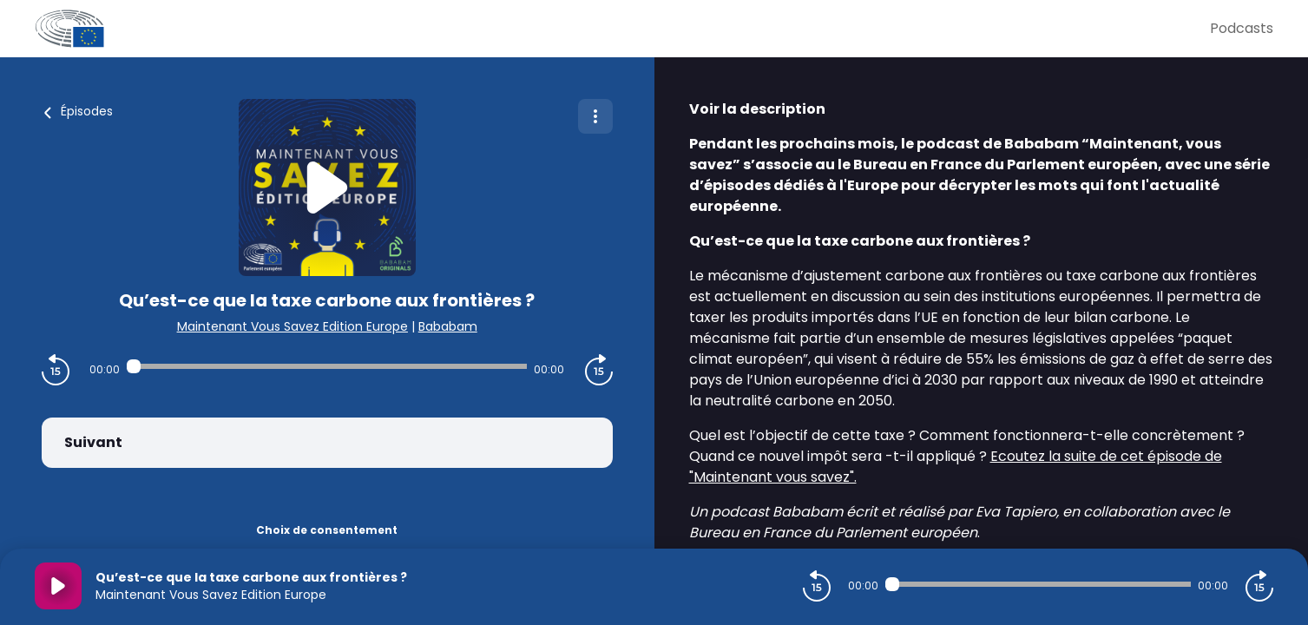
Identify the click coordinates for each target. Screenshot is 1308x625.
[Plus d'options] (595, 116)
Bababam (447, 326)
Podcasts (1241, 28)
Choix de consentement (327, 530)
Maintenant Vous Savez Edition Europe (292, 326)
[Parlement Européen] (622, 28)
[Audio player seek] (327, 366)
